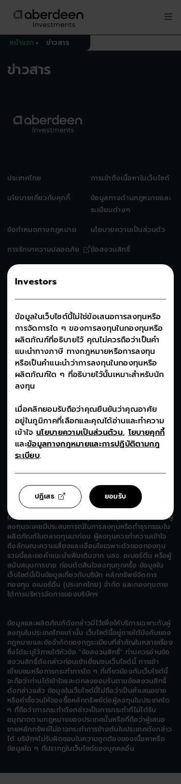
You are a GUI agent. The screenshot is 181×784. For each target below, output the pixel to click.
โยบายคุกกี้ (146, 432)
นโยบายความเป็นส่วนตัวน (79, 432)
